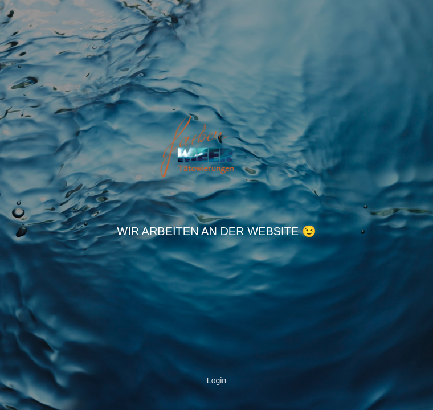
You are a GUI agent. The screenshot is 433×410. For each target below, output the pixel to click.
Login (216, 380)
